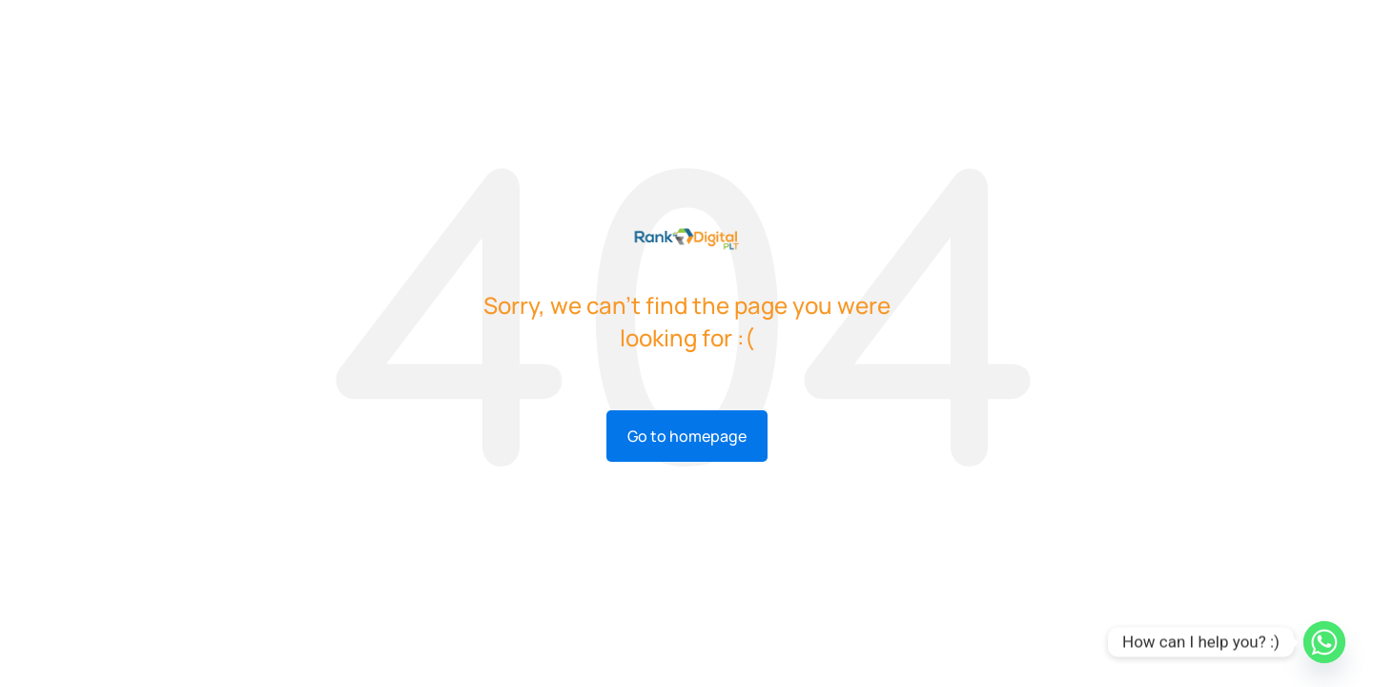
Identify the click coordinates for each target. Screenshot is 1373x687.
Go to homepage (687, 436)
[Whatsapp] (1324, 642)
